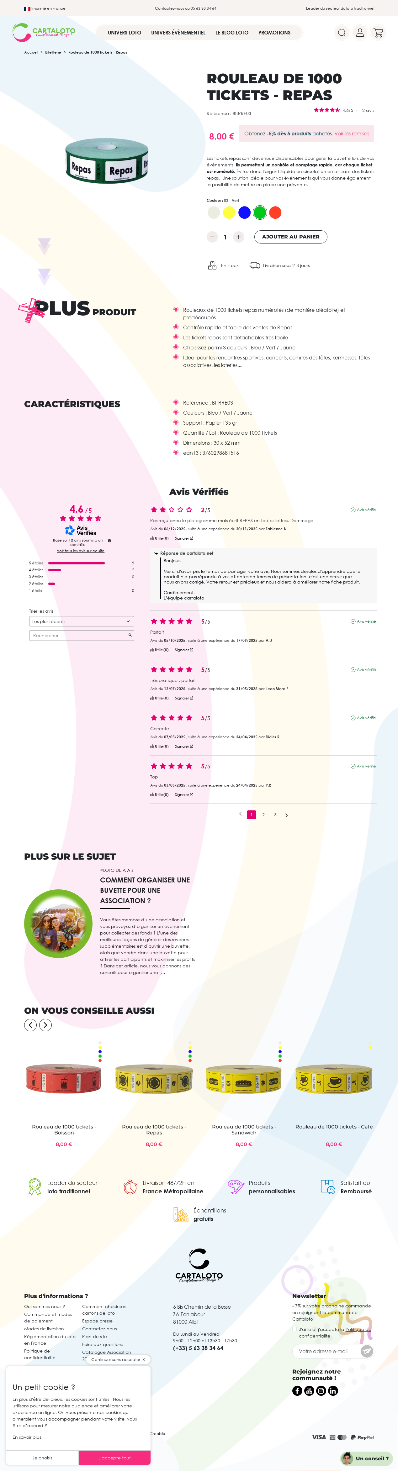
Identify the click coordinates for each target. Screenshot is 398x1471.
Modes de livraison (44, 1328)
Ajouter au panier (291, 237)
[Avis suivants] (286, 815)
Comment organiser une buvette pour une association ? (145, 890)
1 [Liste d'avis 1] (251, 814)
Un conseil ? (372, 1459)
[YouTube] (309, 1391)
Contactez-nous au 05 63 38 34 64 (185, 8)
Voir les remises (351, 133)
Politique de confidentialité (40, 1354)
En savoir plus (27, 1437)
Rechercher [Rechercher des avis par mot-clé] (78, 635)
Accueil (31, 52)
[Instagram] (321, 1391)
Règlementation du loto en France (50, 1340)
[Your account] (360, 32)
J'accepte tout (114, 1457)
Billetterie (53, 52)
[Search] (342, 32)
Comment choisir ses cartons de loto (103, 1310)
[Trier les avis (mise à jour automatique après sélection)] (81, 621)
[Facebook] (297, 1391)
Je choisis (42, 1457)
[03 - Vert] (260, 212)
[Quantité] (225, 237)
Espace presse (97, 1320)
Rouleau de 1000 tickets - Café (334, 1127)
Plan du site (94, 1336)
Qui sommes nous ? (44, 1306)
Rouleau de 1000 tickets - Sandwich (244, 1130)
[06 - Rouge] (275, 212)
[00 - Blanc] (214, 212)
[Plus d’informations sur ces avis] (109, 540)
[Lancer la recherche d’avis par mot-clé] (130, 635)
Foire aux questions (102, 1344)
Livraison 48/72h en (168, 1182)
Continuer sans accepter (115, 1359)
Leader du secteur (72, 1182)
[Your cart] (378, 32)
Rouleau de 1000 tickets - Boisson (64, 1130)
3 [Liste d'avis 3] (275, 814)
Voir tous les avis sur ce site (80, 551)
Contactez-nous (99, 1328)
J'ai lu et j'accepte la (335, 1332)
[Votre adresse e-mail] (333, 1351)
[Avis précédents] (240, 814)
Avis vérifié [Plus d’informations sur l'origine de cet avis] (366, 509)
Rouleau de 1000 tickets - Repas (154, 1130)
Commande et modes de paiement (48, 1317)
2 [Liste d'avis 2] (263, 814)
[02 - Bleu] (244, 212)
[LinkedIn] (333, 1391)
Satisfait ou (355, 1182)
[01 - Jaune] (229, 212)
